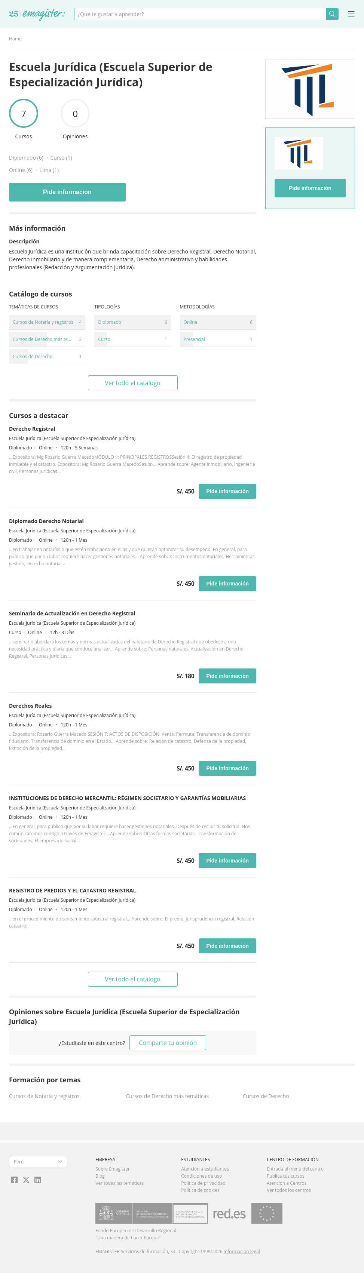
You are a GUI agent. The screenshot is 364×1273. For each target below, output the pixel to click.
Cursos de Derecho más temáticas (167, 1096)
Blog (100, 1176)
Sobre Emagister (112, 1169)
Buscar (332, 14)
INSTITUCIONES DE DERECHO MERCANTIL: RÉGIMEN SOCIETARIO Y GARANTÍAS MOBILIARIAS (127, 798)
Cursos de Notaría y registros (44, 1096)
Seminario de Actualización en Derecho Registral (72, 613)
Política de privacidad (203, 1183)
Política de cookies (200, 1190)
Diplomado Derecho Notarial (46, 521)
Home (15, 39)
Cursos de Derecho (266, 1096)
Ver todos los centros (289, 1190)
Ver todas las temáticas (119, 1183)
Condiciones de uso (201, 1176)
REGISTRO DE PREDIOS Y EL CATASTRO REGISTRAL (72, 890)
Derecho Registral (32, 428)
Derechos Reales (30, 705)
